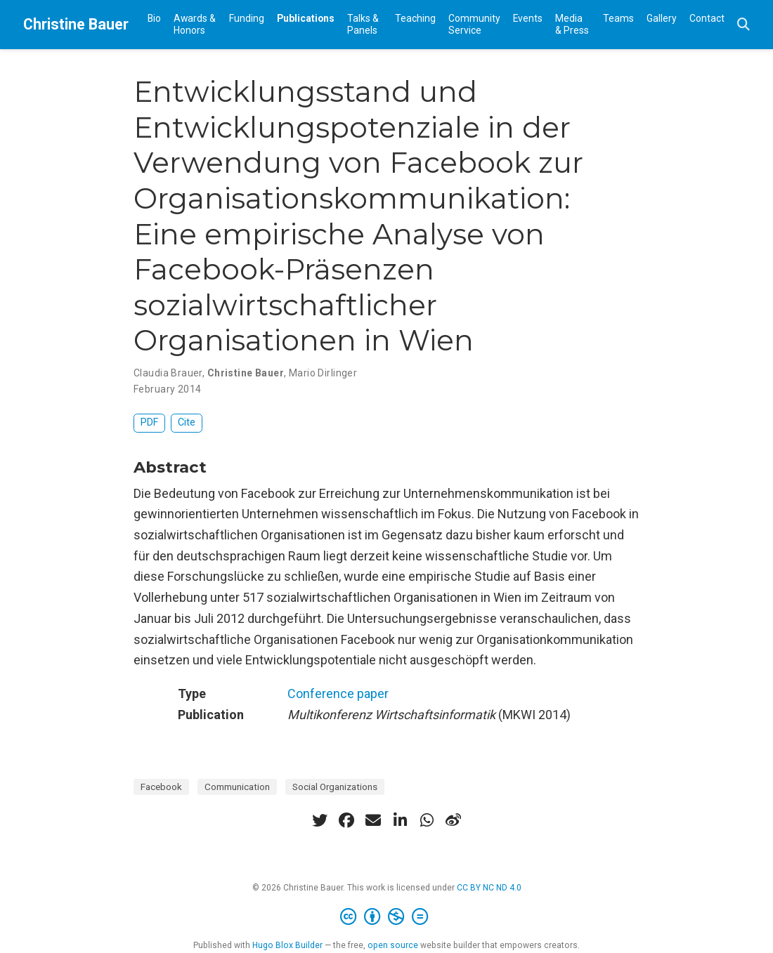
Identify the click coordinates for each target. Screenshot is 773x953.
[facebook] (346, 820)
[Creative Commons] (387, 917)
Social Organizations (334, 786)
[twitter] (319, 820)
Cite (186, 422)
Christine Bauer (76, 24)
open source (393, 945)
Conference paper (338, 693)
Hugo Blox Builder (287, 945)
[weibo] (453, 820)
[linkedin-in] (399, 820)
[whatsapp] (426, 820)
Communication (237, 786)
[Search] (743, 25)
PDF (149, 422)
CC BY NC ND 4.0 (489, 888)
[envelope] (373, 820)
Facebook (161, 786)
